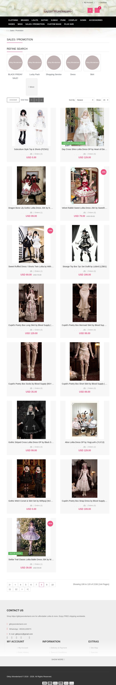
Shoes (11, 24)
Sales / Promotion (35, 24)
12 (16, 589)
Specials (94, 652)
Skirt (92, 74)
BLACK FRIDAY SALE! (15, 76)
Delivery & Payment (59, 648)
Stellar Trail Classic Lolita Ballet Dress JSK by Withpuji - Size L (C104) (39, 559)
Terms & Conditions (59, 652)
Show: (98, 100)
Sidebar (13, 100)
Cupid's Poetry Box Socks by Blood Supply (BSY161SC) (33, 384)
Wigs (20, 24)
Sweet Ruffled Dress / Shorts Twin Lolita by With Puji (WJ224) (36, 266)
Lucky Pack (34, 74)
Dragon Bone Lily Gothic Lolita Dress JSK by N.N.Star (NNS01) (37, 208)
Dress (73, 74)
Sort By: (72, 100)
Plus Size (69, 24)
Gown (83, 20)
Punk (63, 20)
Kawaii (54, 20)
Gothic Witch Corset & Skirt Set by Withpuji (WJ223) (32, 501)
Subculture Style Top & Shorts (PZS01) (31, 149)
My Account (23, 648)
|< (10, 585)
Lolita (35, 20)
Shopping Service (54, 74)
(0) (31, 154)
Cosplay (73, 20)
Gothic (44, 20)
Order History (23, 652)
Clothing (13, 20)
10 (52, 585)
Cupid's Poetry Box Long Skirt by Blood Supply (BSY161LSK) (36, 325)
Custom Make (54, 24)
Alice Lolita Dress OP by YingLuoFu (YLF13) (84, 442)
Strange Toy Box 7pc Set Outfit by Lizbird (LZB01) (85, 266)
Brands (25, 20)
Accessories (95, 20)
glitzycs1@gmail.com (24, 634)
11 (10, 589)
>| (27, 589)
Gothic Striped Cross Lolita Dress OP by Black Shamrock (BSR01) (38, 442)
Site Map (94, 648)
